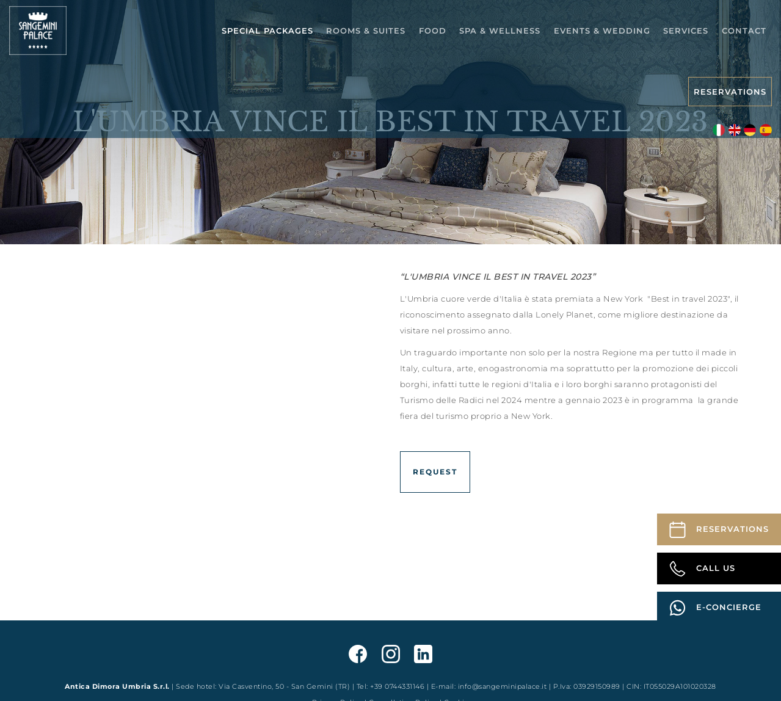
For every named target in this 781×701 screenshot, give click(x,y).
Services (685, 30)
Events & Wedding (602, 30)
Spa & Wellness (499, 30)
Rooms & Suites (365, 30)
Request (435, 471)
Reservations (730, 91)
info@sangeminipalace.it (502, 686)
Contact (744, 30)
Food (432, 30)
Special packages (267, 30)
